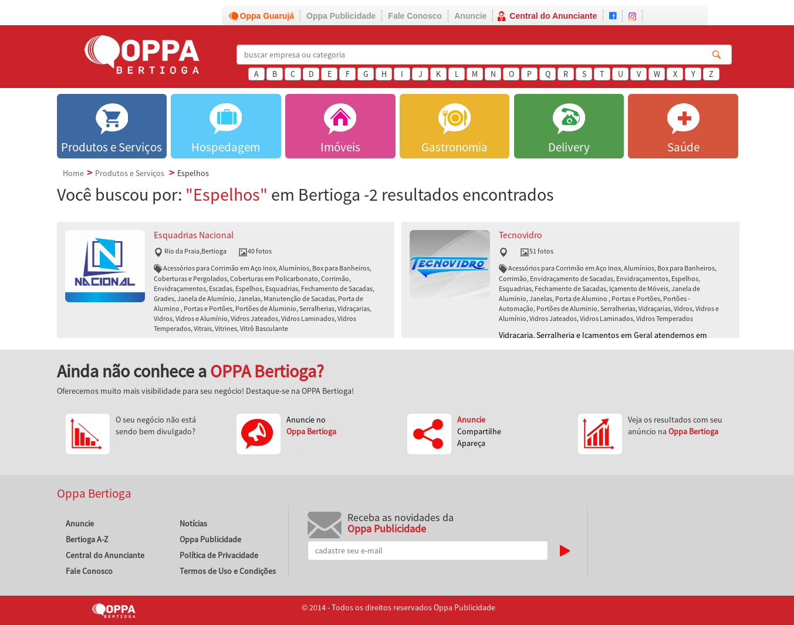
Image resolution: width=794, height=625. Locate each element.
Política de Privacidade (219, 555)
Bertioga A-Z (87, 539)
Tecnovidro (520, 235)
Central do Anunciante (553, 16)
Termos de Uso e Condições (228, 571)
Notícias (193, 523)
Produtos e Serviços (129, 173)
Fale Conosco (415, 16)
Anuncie (470, 16)
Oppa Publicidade (341, 16)
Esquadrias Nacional (194, 235)
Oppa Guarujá (267, 16)
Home (73, 173)
